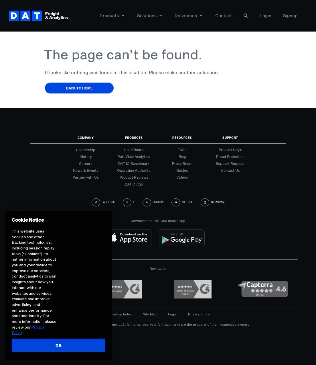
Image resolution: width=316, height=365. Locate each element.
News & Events (85, 170)
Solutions (149, 16)
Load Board (134, 150)
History (86, 157)
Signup (290, 16)
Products (112, 16)
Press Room (182, 163)
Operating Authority (134, 170)
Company (86, 137)
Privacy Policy (199, 314)
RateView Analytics (133, 157)
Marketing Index (119, 314)
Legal (172, 314)
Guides (182, 170)
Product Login (230, 150)
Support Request (230, 163)
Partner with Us (86, 177)
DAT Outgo (134, 184)
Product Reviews (134, 177)
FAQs (182, 150)
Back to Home (79, 88)
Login (265, 16)
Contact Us (230, 170)
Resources (188, 16)
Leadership (85, 150)
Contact (223, 16)
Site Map (150, 314)
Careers (85, 163)
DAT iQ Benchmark (133, 163)
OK (58, 345)
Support (230, 137)
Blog (182, 157)
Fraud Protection (230, 157)
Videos (182, 177)
